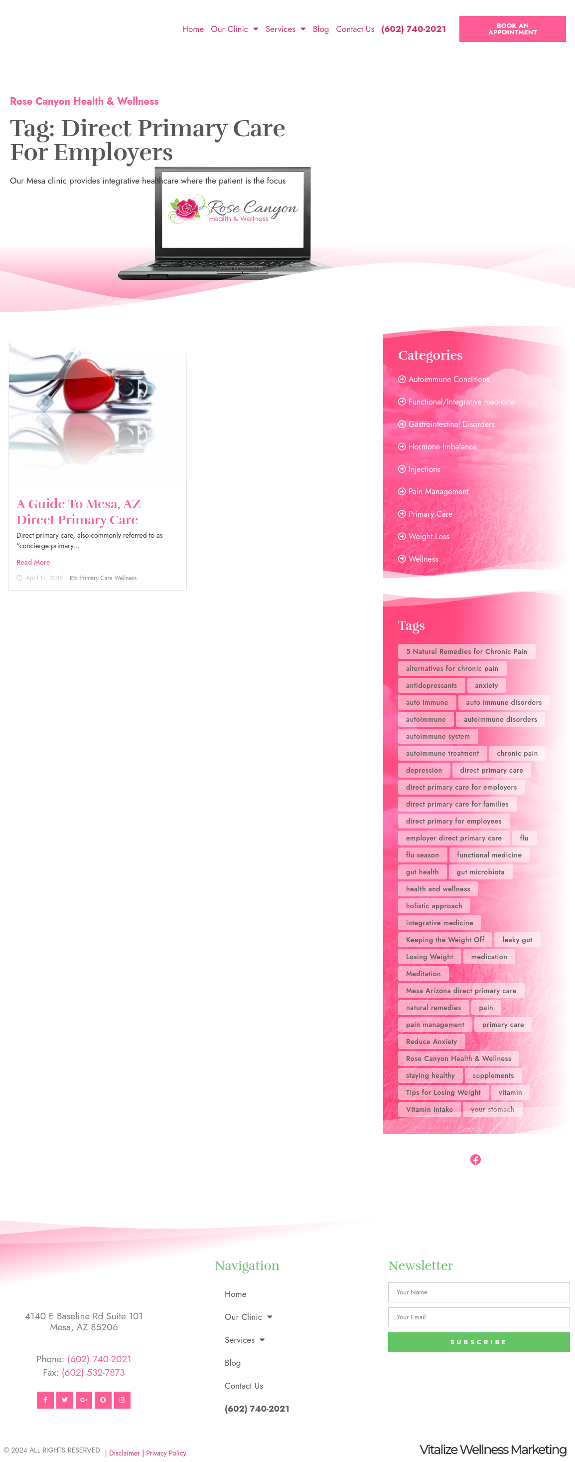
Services (286, 28)
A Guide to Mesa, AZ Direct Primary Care (78, 512)
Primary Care (95, 578)
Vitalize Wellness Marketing (493, 1449)
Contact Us (355, 29)
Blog (321, 29)
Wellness (126, 578)
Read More (33, 562)
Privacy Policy (166, 1453)
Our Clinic (235, 28)
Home (193, 29)
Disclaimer (124, 1453)
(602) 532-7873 (93, 1372)
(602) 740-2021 (99, 1359)
